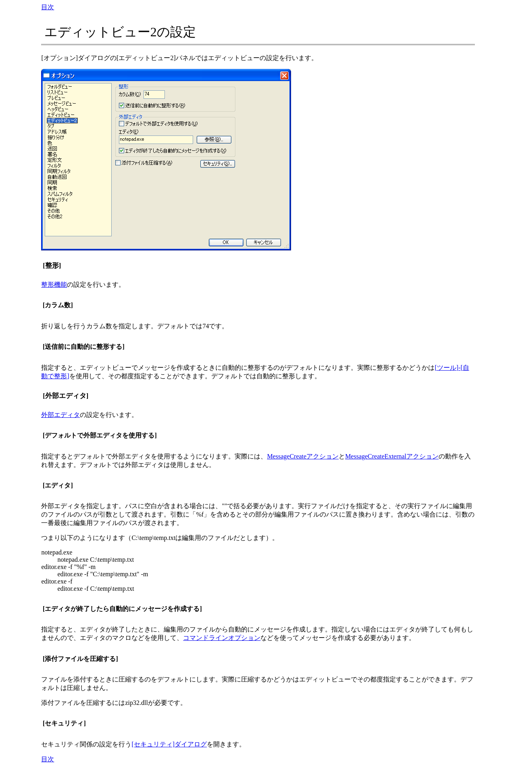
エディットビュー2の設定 (120, 32)
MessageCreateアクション (303, 456)
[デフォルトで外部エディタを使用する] (100, 435)
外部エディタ (60, 414)
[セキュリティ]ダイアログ (169, 744)
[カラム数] (58, 305)
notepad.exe (56, 552)
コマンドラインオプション (221, 637)
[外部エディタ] (65, 396)
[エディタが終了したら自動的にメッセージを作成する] (122, 608)
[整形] (52, 265)
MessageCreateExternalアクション (392, 456)
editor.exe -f (56, 581)
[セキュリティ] (64, 723)
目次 (47, 7)
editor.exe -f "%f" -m (68, 566)
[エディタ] (58, 485)
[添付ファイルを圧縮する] (80, 658)
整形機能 (54, 284)
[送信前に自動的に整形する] (84, 346)
